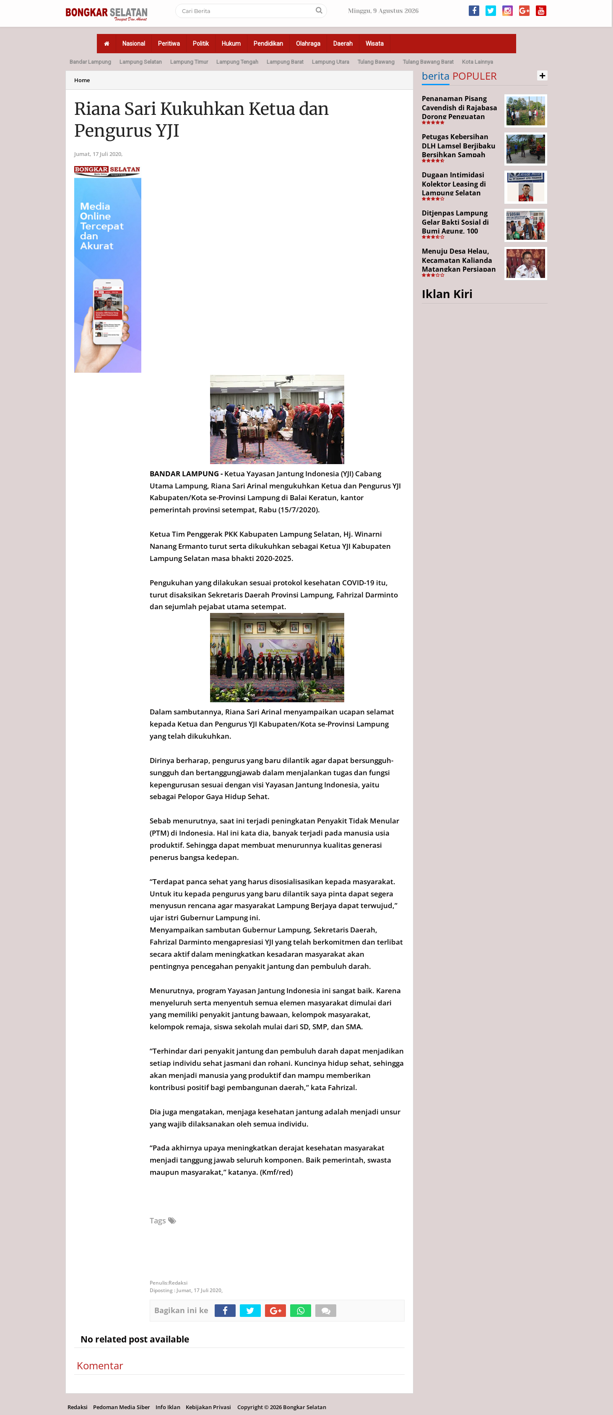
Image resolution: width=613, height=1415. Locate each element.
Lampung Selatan (140, 62)
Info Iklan (168, 1407)
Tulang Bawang (376, 62)
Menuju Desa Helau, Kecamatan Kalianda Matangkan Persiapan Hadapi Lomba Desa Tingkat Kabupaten (459, 269)
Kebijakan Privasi (208, 1407)
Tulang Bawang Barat (428, 62)
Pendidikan (268, 43)
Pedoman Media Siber (121, 1407)
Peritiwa (169, 43)
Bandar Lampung (90, 62)
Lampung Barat (285, 62)
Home (82, 80)
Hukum (231, 43)
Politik (201, 43)
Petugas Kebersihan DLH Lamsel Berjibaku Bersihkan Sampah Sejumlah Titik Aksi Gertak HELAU (459, 154)
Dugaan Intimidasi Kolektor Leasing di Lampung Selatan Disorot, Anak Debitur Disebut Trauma (458, 192)
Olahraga (308, 43)
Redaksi (78, 1407)
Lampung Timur (189, 62)
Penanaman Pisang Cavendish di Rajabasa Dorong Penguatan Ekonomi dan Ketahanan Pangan (459, 116)
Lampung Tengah (237, 62)
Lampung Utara (330, 62)
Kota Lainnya (477, 62)
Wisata (375, 43)
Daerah (343, 43)
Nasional (133, 43)
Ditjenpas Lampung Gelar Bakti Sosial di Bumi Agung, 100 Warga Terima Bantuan (461, 226)
